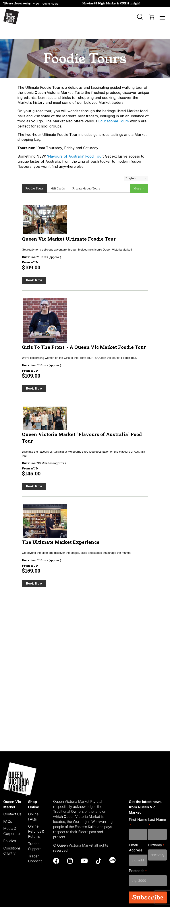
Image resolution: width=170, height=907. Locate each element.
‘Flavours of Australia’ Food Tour (75, 143)
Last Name (157, 809)
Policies (9, 828)
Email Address (137, 835)
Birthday (156, 832)
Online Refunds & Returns (36, 818)
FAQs (7, 808)
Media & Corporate (11, 818)
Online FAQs (33, 804)
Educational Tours (113, 108)
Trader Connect (35, 846)
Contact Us (12, 801)
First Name (138, 809)
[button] (30, 3)
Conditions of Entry (12, 838)
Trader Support (34, 833)
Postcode (138, 858)
